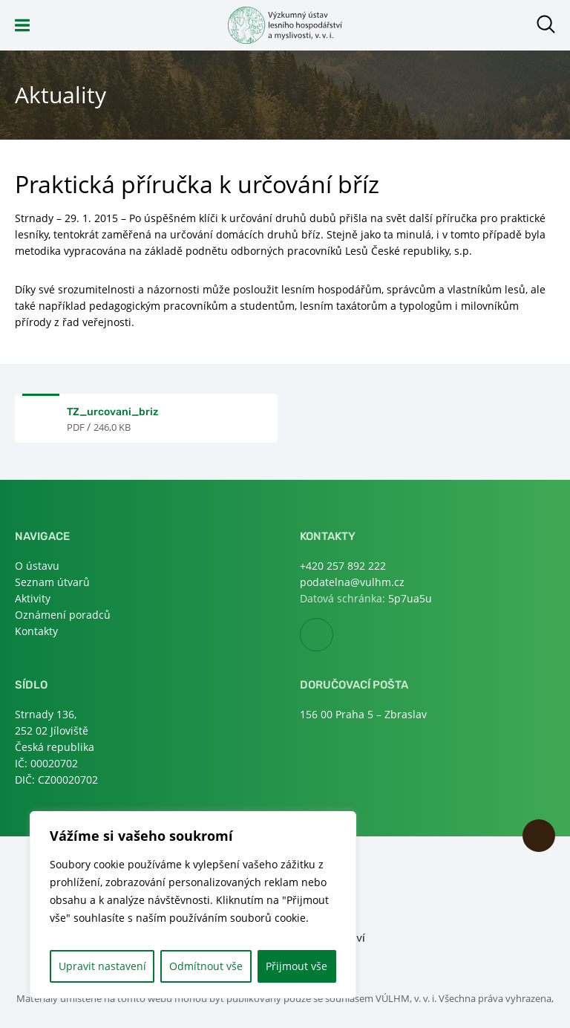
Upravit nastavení (102, 966)
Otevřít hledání (546, 24)
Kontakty (36, 631)
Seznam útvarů (52, 582)
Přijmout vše (296, 966)
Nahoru (538, 835)
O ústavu (37, 566)
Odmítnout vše (206, 966)
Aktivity (32, 598)
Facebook (332, 635)
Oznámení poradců (63, 615)
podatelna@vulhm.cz (352, 582)
